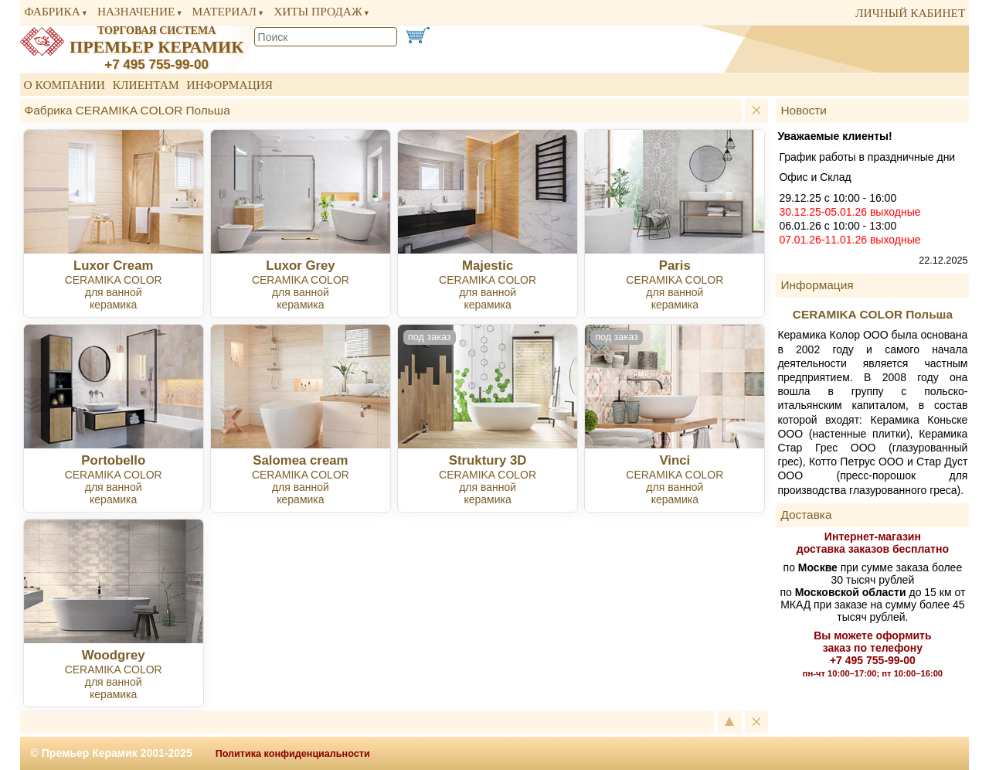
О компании (64, 84)
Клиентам (146, 84)
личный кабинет (910, 12)
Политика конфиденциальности (293, 753)
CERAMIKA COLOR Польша (873, 314)
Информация (230, 84)
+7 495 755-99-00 (156, 64)
